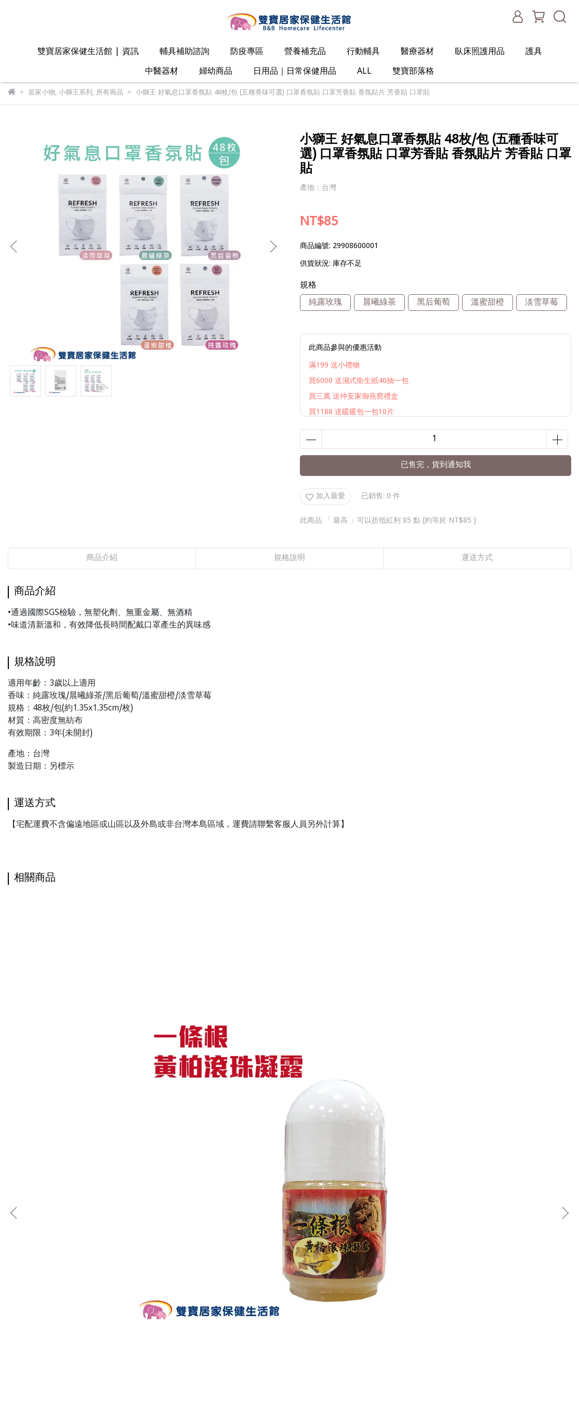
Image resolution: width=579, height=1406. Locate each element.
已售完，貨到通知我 (436, 465)
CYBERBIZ (248, 1379)
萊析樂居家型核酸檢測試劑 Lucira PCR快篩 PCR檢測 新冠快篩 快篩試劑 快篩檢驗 (358, 1029)
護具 (533, 52)
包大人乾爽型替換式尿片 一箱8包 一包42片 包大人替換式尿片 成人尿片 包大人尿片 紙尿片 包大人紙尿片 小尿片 (221, 1029)
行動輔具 (363, 52)
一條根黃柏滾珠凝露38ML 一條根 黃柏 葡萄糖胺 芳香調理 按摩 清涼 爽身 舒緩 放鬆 (84, 1029)
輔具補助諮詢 (184, 52)
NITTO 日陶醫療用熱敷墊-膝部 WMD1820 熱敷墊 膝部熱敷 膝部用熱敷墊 (495, 1029)
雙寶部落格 (413, 71)
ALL (364, 71)
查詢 (146, 1151)
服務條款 (153, 1229)
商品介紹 (101, 558)
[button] (273, 246)
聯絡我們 (153, 1244)
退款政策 (153, 1198)
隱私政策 (153, 1213)
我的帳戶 (153, 1182)
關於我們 (153, 1167)
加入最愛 (325, 496)
